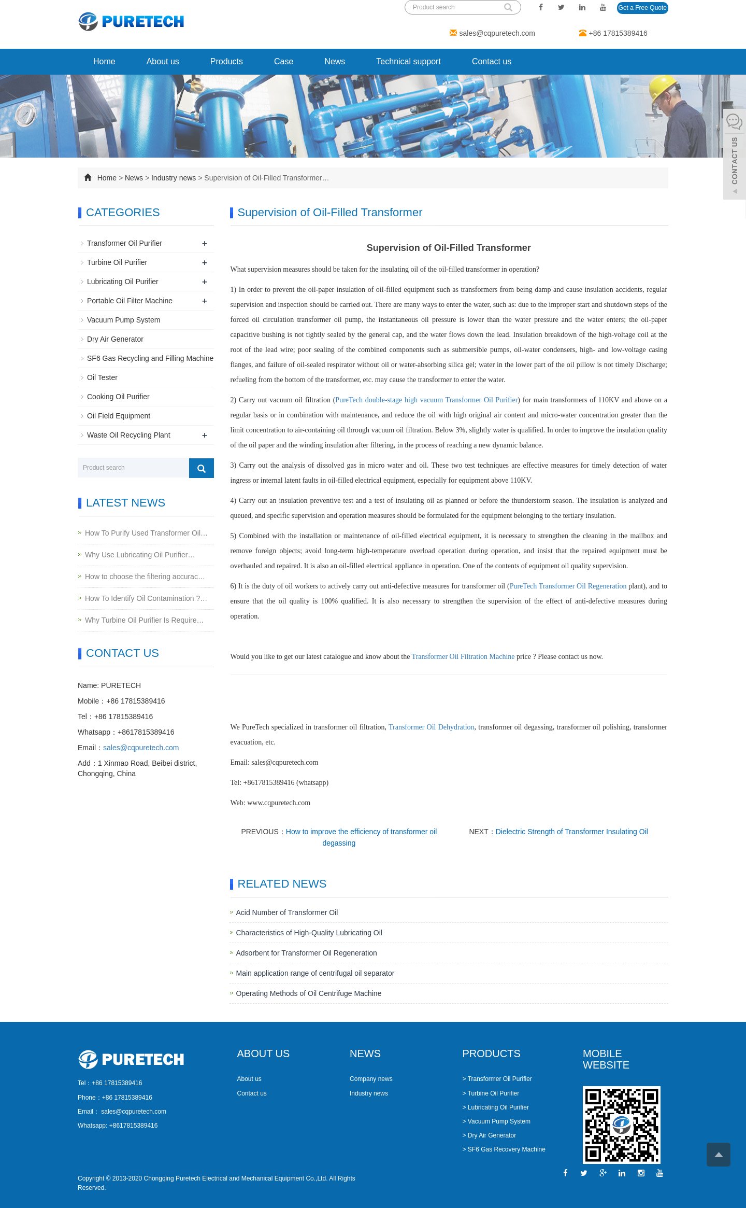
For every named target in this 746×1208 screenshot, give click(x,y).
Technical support (408, 61)
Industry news (173, 178)
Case (283, 61)
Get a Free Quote (643, 7)
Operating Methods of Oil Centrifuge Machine (309, 993)
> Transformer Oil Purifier (497, 1079)
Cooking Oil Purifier (118, 396)
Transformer (465, 400)
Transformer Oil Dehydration (432, 727)
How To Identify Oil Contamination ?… (146, 598)
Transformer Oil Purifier (124, 243)
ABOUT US (263, 1053)
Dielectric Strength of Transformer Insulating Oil (572, 831)
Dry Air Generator (115, 339)
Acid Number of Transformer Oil (287, 912)
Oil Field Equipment (118, 416)
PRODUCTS (492, 1053)
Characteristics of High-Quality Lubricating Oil (309, 933)
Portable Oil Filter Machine (130, 301)
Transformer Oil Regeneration (583, 586)
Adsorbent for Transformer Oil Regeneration (306, 953)
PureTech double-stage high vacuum (390, 400)
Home (104, 61)
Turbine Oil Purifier (117, 262)
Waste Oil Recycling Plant (128, 435)
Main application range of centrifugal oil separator (315, 973)
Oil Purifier (501, 400)
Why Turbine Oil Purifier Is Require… (144, 620)
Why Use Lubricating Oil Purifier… (140, 555)
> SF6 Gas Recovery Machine (504, 1149)
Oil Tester (102, 377)
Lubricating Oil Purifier (123, 281)
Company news (371, 1079)
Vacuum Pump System (123, 320)
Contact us (491, 61)
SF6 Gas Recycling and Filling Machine (150, 358)
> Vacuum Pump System (497, 1121)
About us (163, 61)
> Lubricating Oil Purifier (496, 1107)
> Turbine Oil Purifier (491, 1093)
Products (226, 61)
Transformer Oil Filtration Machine (463, 657)
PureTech (524, 586)
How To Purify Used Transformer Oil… (146, 533)
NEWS (365, 1053)
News (334, 61)
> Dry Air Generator (490, 1135)
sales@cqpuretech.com (498, 33)
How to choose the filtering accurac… (145, 576)
